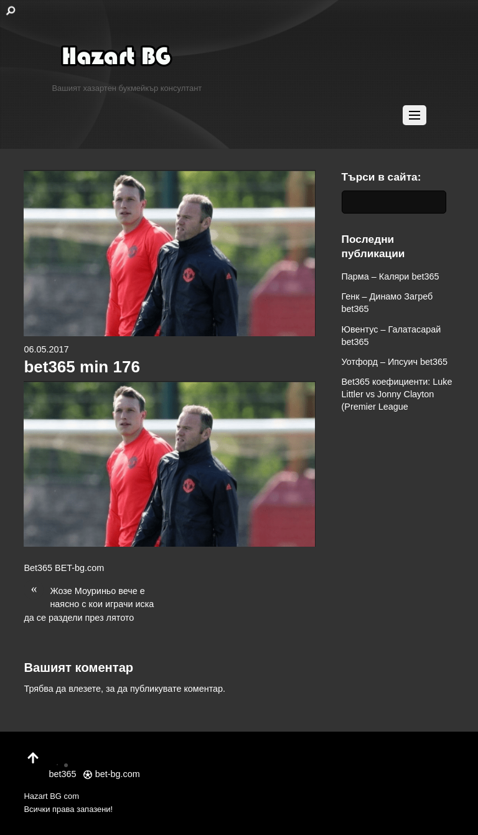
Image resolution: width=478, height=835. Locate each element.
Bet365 (38, 568)
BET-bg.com (79, 568)
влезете (84, 689)
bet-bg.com (111, 774)
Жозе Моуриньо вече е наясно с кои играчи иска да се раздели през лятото (89, 604)
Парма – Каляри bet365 (390, 276)
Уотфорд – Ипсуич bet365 (395, 362)
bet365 (62, 766)
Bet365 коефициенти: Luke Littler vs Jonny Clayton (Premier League (397, 394)
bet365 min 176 (81, 366)
